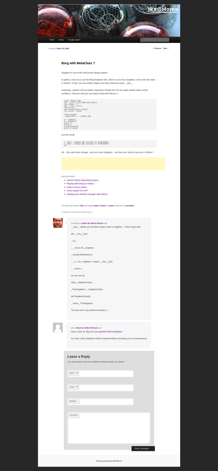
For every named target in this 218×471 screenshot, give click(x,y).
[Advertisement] (113, 163)
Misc (82, 206)
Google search (74, 40)
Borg (91, 79)
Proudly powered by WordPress (109, 461)
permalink (130, 206)
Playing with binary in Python (80, 183)
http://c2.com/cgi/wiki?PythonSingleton (104, 331)
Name (73, 373)
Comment (73, 415)
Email (73, 387)
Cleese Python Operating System (82, 180)
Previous (156, 48)
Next (166, 48)
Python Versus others (77, 187)
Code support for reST (77, 190)
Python (103, 206)
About (61, 40)
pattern (96, 206)
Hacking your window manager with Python (87, 194)
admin (111, 206)
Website (72, 401)
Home (51, 40)
